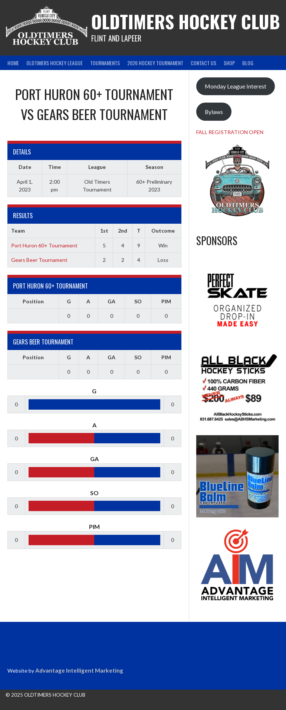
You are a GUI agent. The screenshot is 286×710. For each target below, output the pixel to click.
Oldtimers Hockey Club (185, 21)
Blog (247, 63)
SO (138, 301)
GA (111, 301)
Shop (229, 63)
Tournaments (105, 63)
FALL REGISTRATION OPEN (229, 132)
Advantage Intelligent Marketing (79, 670)
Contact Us (203, 63)
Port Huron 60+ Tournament (44, 245)
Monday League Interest (235, 86)
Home (13, 63)
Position (33, 301)
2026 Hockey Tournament (155, 63)
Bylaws (214, 111)
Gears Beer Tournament (39, 260)
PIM (166, 301)
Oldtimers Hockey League (54, 63)
